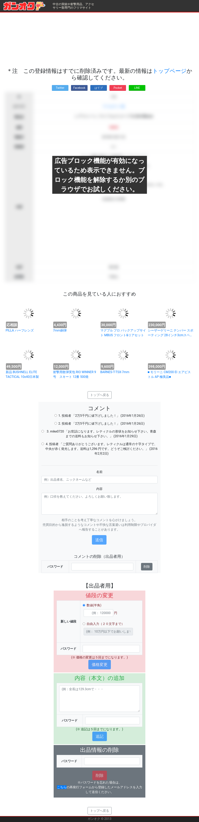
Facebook (79, 87)
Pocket (118, 87)
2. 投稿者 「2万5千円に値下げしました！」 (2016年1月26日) (101, 423)
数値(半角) (94, 605)
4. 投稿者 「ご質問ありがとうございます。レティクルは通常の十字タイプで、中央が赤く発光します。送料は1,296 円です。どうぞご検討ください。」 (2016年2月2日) (101, 448)
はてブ (98, 87)
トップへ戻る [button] (99, 395)
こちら (61, 787)
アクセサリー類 (114, 106)
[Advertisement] (99, 40)
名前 (99, 472)
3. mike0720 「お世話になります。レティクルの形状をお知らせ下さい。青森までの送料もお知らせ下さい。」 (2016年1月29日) (101, 434)
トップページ (169, 71)
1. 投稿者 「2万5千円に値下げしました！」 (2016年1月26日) (101, 416)
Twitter (60, 87)
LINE (137, 87)
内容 (99, 489)
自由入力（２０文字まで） (105, 624)
